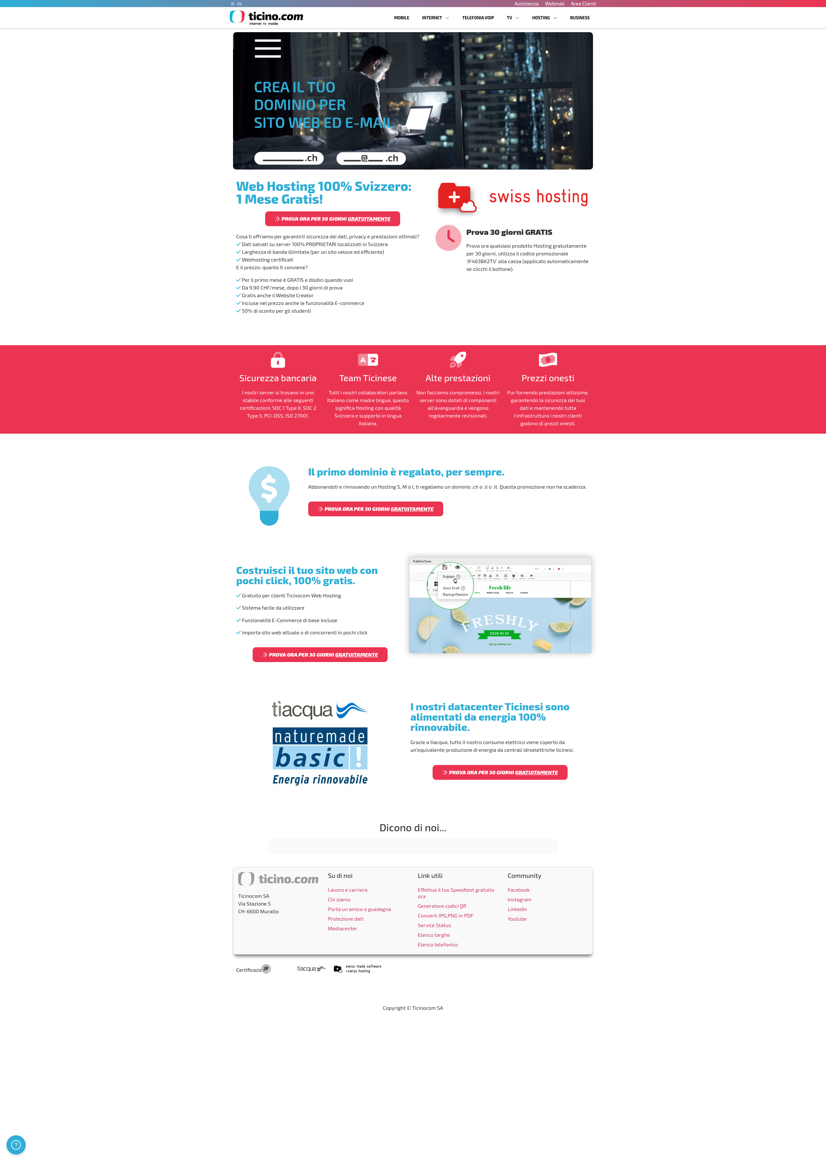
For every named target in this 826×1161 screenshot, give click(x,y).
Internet (436, 18)
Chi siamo (339, 899)
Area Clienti (583, 3)
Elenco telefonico (438, 944)
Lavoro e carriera (348, 890)
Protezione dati (346, 919)
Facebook (519, 890)
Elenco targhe (434, 935)
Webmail (555, 3)
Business (580, 17)
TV (513, 18)
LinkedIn (517, 909)
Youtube (517, 919)
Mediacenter (342, 928)
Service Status (434, 925)
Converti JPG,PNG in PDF (445, 915)
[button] (268, 860)
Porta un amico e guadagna (359, 909)
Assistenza (527, 3)
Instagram (520, 899)
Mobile (401, 17)
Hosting (544, 18)
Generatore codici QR (442, 906)
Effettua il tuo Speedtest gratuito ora (456, 893)
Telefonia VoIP (478, 17)
